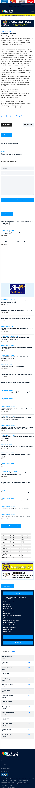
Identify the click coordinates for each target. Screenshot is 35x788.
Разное (12, 230)
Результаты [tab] (6, 651)
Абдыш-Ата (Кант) (9, 601)
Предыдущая (6, 125)
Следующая (28, 125)
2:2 (29, 662)
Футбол (11, 364)
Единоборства (5, 299)
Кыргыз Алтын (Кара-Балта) (11, 620)
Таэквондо (12, 299)
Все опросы (18, 593)
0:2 (29, 707)
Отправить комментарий (17, 200)
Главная (3, 760)
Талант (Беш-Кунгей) (9, 622)
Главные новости (5, 219)
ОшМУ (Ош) (7, 613)
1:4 (29, 723)
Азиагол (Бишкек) (9, 624)
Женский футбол (15, 336)
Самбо (12, 345)
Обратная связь (5, 768)
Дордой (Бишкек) (9, 608)
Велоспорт (13, 219)
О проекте (3, 764)
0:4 (29, 684)
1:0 (29, 690)
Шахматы (11, 444)
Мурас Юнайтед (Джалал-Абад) (12, 615)
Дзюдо (11, 317)
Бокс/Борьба (4, 471)
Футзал (9, 31)
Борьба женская (13, 471)
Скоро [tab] (13, 651)
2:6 (29, 712)
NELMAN (13, 787)
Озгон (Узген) (7, 631)
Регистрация (17, 6)
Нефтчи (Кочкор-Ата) (10, 611)
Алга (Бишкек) (8, 606)
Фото (7, 223)
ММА (12, 326)
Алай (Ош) (7, 604)
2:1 (29, 679)
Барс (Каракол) (8, 629)
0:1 (29, 667)
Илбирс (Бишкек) (8, 618)
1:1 (29, 673)
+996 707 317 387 (5, 771)
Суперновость (4, 364)
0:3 (29, 695)
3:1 (29, 735)
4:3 (29, 656)
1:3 (29, 718)
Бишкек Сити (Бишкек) (10, 627)
